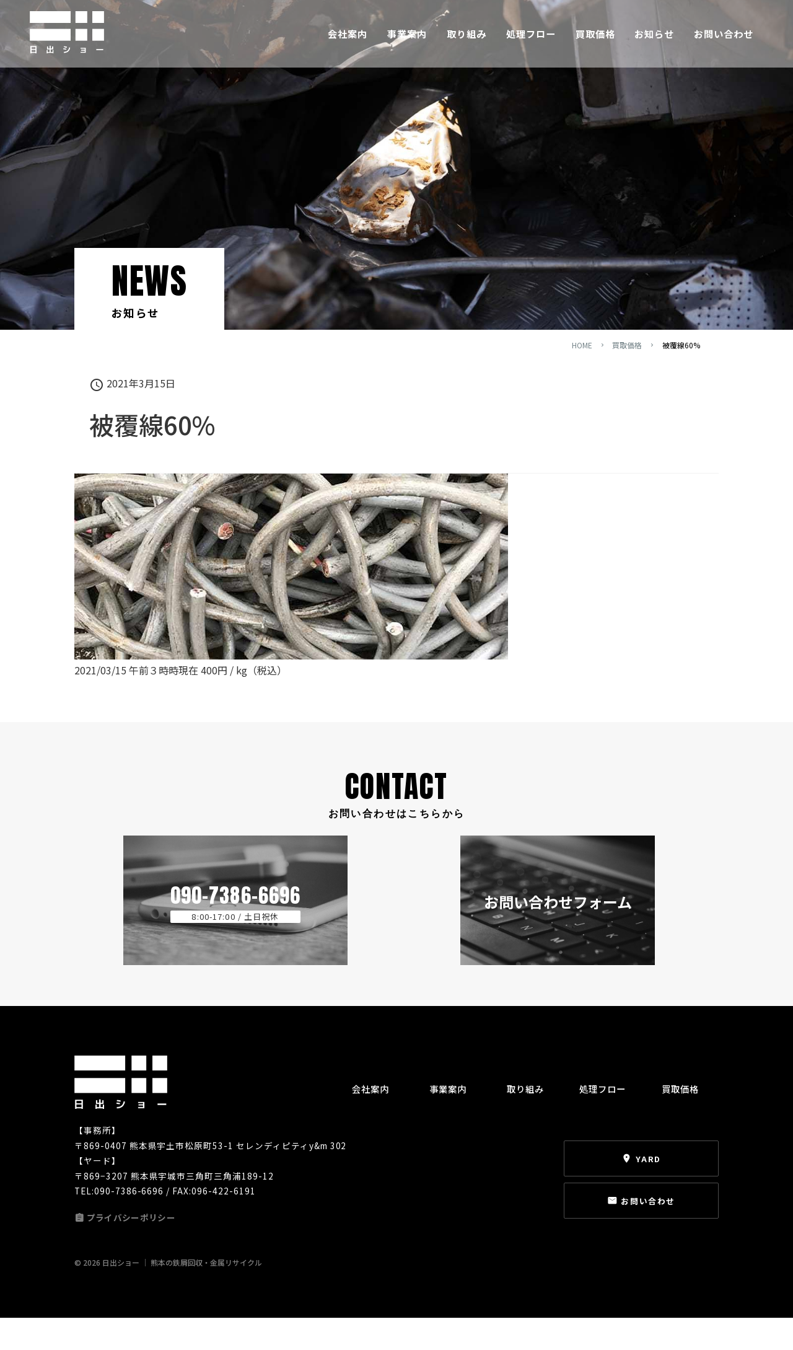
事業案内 (407, 42)
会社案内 (347, 42)
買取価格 (595, 42)
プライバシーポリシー (133, 1256)
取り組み (466, 42)
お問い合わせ (723, 42)
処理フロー (531, 42)
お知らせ (654, 42)
